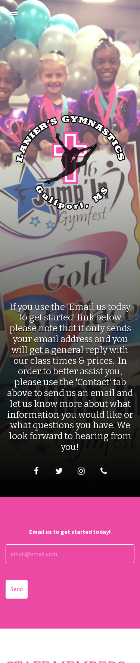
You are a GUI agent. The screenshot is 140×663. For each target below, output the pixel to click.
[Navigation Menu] (14, 12)
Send (16, 589)
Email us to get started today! (70, 531)
